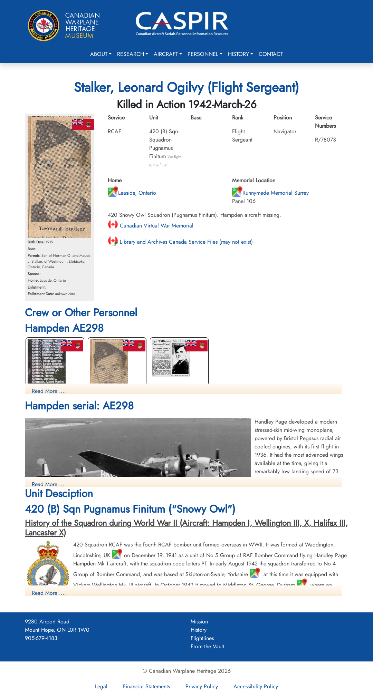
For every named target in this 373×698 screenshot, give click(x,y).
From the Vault (207, 646)
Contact (271, 54)
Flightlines (202, 638)
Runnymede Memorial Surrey (270, 193)
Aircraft (166, 54)
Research (130, 54)
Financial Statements (146, 686)
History (238, 54)
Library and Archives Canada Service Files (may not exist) (180, 242)
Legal (101, 686)
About (98, 54)
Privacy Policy (201, 686)
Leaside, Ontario (132, 193)
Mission (199, 622)
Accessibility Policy (255, 686)
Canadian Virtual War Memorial (150, 226)
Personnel (203, 54)
